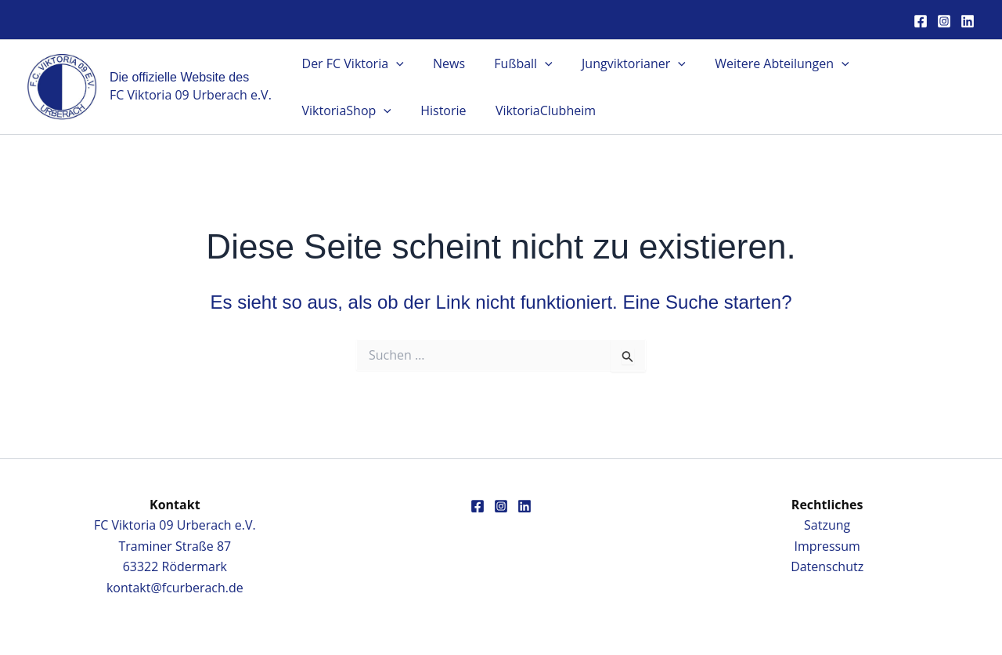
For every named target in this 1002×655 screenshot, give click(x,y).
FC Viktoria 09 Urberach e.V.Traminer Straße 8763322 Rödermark (175, 545)
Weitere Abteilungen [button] (763, 63)
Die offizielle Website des (179, 77)
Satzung (827, 525)
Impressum (827, 546)
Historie (322, 110)
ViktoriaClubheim (420, 110)
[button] (394, 63)
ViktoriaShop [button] (900, 63)
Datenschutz (827, 566)
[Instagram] (944, 21)
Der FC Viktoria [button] (351, 63)
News (443, 63)
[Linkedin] (968, 21)
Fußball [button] (513, 63)
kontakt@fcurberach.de (174, 587)
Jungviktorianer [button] (619, 63)
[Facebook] (921, 21)
